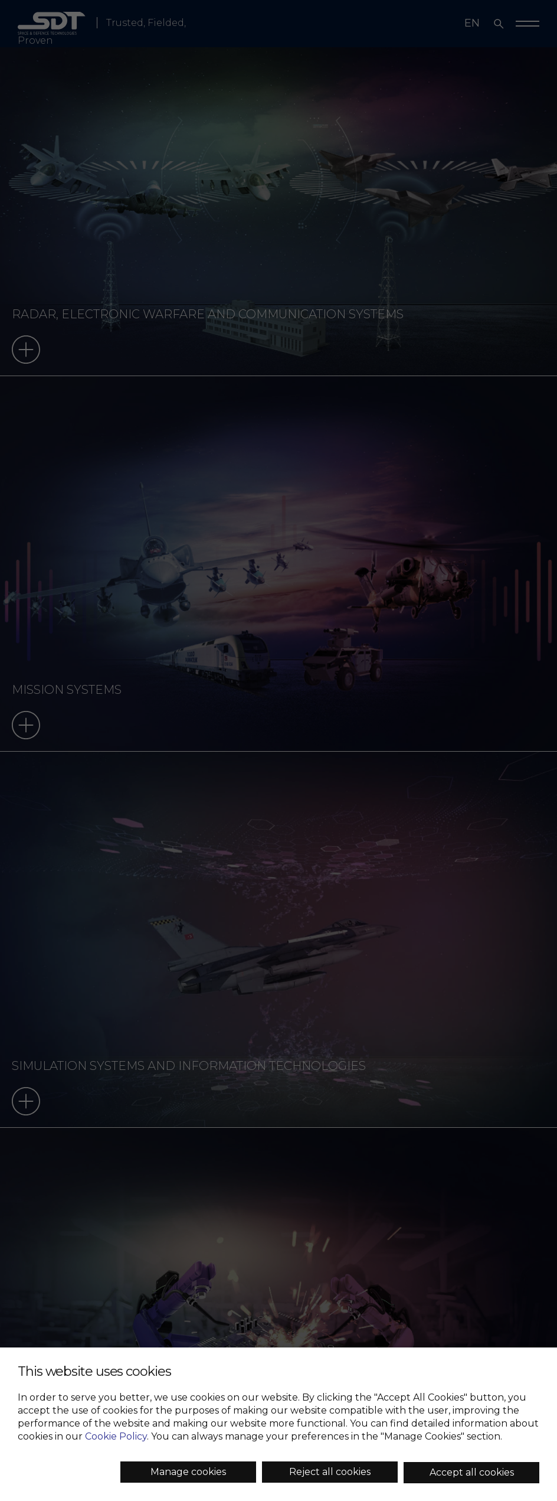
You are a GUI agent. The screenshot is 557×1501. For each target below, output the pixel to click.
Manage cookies (188, 1471)
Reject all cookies (330, 1471)
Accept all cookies (472, 1472)
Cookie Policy (116, 1436)
